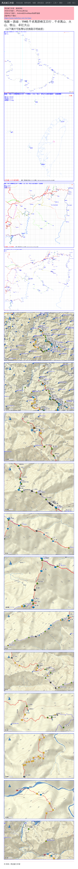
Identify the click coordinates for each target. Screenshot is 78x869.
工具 (54, 3)
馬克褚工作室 (8, 3)
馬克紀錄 (19, 3)
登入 (74, 3)
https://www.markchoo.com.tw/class (17, 18)
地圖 (34, 3)
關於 (61, 3)
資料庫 (48, 3)
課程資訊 (40, 3)
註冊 (69, 3)
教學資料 (27, 3)
